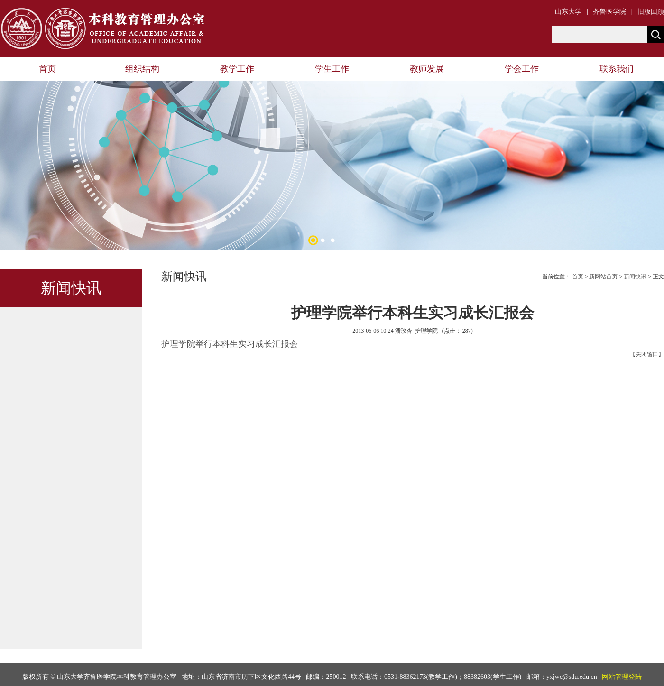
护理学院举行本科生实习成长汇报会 (229, 344)
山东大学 (568, 11)
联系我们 (616, 69)
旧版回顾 (650, 11)
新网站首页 (603, 276)
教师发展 (427, 69)
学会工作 (522, 69)
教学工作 (237, 69)
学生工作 (332, 69)
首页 (47, 69)
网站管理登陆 (622, 676)
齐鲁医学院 (609, 11)
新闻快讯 (635, 276)
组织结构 (142, 69)
